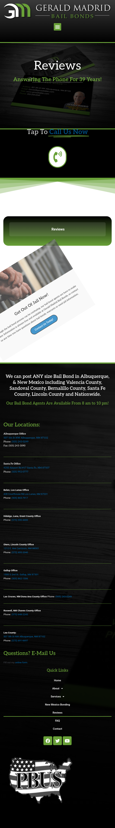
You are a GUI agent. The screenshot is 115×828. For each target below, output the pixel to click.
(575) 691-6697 (19, 640)
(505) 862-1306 (19, 578)
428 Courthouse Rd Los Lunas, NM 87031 (26, 494)
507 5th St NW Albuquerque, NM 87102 (26, 437)
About (57, 689)
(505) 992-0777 (20, 471)
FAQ (57, 720)
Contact (57, 728)
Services (57, 697)
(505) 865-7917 (19, 497)
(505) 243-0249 (20, 441)
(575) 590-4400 (19, 519)
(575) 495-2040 (19, 552)
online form (21, 662)
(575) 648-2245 (19, 614)
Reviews (57, 712)
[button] (57, 26)
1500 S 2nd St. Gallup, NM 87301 (21, 574)
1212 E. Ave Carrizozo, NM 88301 (21, 548)
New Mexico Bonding (57, 704)
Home (57, 680)
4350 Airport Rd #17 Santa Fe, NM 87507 (26, 467)
